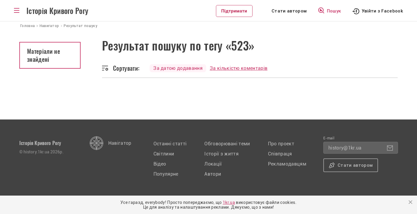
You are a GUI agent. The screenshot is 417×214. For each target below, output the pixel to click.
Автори (212, 174)
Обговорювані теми (227, 144)
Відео (159, 164)
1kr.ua (229, 202)
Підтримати (234, 11)
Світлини (163, 154)
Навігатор (119, 143)
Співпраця (280, 154)
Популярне (165, 174)
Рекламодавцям (287, 164)
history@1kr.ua (344, 148)
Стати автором (289, 11)
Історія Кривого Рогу (57, 11)
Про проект (281, 144)
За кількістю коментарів (238, 68)
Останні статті (169, 144)
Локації (213, 164)
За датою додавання (178, 68)
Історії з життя (221, 154)
